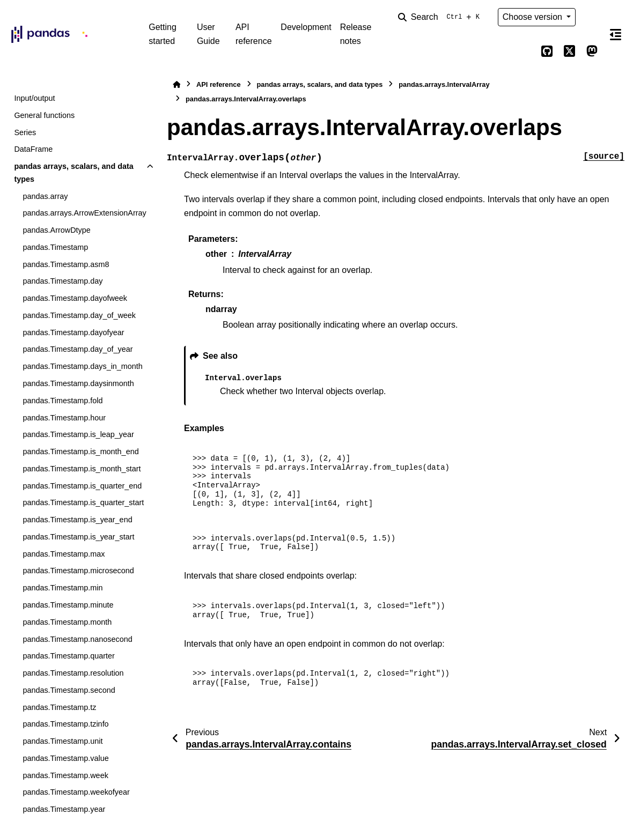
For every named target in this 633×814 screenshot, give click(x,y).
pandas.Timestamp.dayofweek (75, 298)
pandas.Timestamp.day (62, 281)
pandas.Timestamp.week (65, 775)
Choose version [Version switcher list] (534, 16)
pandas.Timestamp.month (67, 622)
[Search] (441, 17)
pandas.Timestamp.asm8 (66, 264)
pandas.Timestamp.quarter (68, 656)
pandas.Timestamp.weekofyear (76, 792)
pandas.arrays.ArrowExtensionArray (84, 213)
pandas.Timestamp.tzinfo (65, 724)
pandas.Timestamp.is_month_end (80, 451)
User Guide (208, 34)
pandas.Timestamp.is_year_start (78, 536)
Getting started (162, 34)
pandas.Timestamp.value (65, 758)
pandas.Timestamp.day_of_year (78, 349)
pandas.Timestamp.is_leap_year (78, 434)
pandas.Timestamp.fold (62, 400)
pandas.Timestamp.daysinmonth (78, 383)
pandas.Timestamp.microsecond (78, 570)
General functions (44, 115)
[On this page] (615, 34)
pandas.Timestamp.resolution (73, 673)
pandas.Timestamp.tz (59, 707)
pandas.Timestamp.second (69, 690)
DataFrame (33, 149)
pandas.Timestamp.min (62, 587)
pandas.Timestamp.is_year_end (77, 519)
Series (25, 132)
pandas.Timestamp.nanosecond (77, 639)
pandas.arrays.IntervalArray (444, 84)
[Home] (176, 84)
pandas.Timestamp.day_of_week (79, 315)
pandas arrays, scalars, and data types (73, 172)
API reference (253, 34)
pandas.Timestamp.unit (62, 741)
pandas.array (45, 196)
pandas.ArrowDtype (56, 230)
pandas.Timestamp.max (64, 554)
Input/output (34, 98)
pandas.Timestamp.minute (68, 605)
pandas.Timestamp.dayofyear (73, 332)
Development (306, 27)
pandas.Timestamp (55, 247)
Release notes (356, 34)
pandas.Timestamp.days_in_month (82, 366)
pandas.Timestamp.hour (64, 417)
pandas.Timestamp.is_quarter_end (82, 486)
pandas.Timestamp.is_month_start (82, 468)
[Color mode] (591, 17)
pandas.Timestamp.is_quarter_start (83, 502)
